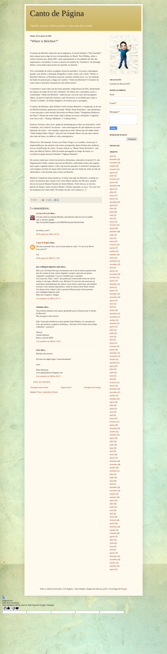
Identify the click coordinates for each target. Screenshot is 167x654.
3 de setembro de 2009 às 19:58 (48, 341)
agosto (112, 173)
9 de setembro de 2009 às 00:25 (48, 376)
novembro (114, 163)
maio (112, 215)
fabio (38, 350)
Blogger (124, 589)
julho (112, 192)
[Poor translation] (15, 608)
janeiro (112, 182)
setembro (113, 169)
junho (112, 176)
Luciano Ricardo (43, 213)
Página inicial (66, 387)
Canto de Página (57, 13)
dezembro (113, 159)
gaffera (105, 589)
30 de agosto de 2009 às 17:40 (48, 258)
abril (111, 156)
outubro (113, 166)
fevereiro (113, 179)
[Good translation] (6, 608)
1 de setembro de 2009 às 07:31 (48, 299)
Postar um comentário (41, 382)
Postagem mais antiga (92, 387)
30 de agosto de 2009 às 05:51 (48, 234)
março (112, 195)
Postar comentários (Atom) (47, 392)
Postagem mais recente (39, 387)
